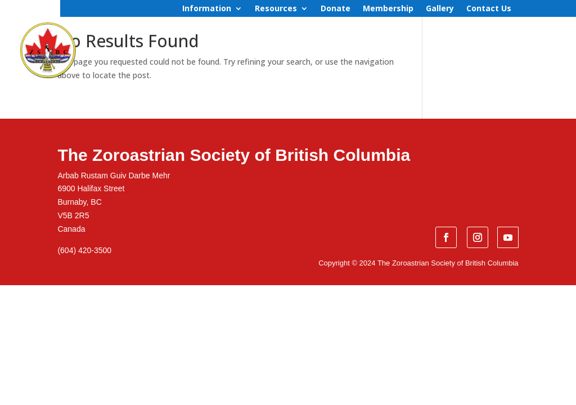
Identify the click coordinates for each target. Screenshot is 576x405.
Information (206, 9)
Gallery (440, 9)
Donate (335, 9)
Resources (276, 9)
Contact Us (488, 9)
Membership (388, 9)
